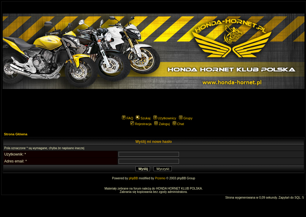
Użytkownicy (164, 118)
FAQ (127, 118)
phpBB (133, 178)
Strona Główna (15, 134)
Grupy (186, 118)
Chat (178, 124)
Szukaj (143, 118)
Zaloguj (162, 124)
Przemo (160, 178)
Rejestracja (140, 124)
